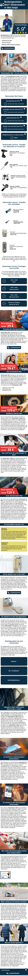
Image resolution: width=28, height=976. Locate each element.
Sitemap (7, 970)
